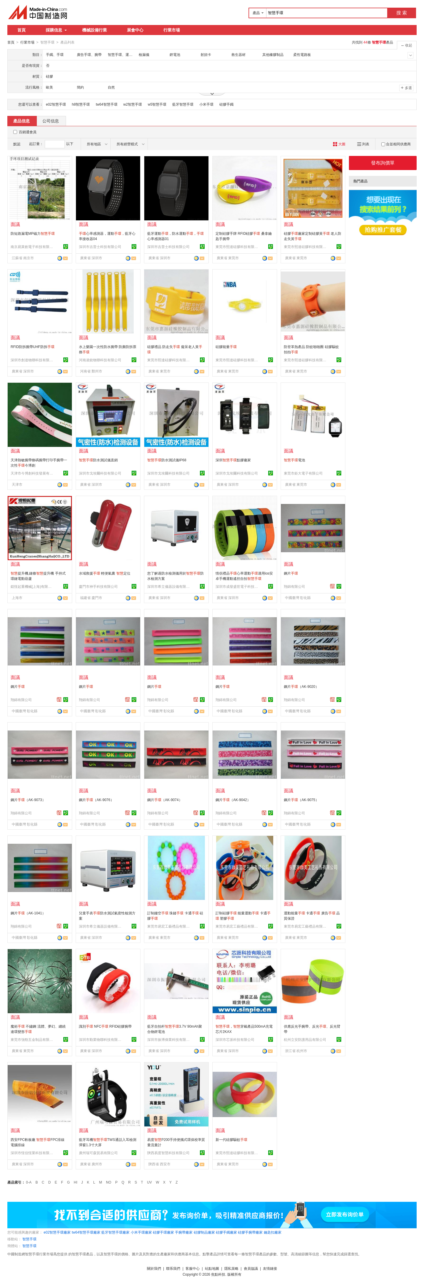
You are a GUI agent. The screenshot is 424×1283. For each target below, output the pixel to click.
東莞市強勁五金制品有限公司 (33, 1039)
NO (108, 1182)
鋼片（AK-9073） (28, 800)
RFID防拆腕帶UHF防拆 (32, 347)
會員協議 (251, 1268)
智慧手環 (29, 1239)
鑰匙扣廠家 (272, 1232)
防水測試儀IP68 (166, 460)
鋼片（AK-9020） (301, 686)
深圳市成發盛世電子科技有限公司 (238, 586)
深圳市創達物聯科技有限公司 (33, 360)
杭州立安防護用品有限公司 (305, 1039)
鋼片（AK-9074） (164, 800)
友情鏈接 (270, 1268)
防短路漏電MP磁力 (33, 233)
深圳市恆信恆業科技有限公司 (33, 1153)
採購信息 (56, 30)
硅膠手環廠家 (163, 1232)
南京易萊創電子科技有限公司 (33, 246)
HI (75, 1182)
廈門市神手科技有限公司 (98, 586)
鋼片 (291, 573)
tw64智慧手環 (106, 104)
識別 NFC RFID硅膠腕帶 (105, 1026)
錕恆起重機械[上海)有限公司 (33, 586)
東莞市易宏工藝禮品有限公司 (169, 926)
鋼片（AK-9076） (96, 800)
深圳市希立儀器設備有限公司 (169, 586)
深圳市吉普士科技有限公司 (100, 246)
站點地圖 (212, 1268)
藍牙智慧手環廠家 (115, 1232)
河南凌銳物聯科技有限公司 (100, 360)
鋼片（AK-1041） (28, 913)
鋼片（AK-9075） (301, 800)
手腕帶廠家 (184, 1232)
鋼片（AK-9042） (233, 800)
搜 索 (401, 12)
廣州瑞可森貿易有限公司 (98, 1153)
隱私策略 (231, 1268)
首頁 (21, 30)
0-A (29, 1182)
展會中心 (135, 30)
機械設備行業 (94, 30)
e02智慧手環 (56, 104)
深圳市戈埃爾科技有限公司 (100, 473)
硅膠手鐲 (226, 104)
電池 (294, 460)
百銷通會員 (28, 132)
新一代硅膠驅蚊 (231, 1139)
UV (149, 1182)
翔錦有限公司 (294, 586)
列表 (363, 144)
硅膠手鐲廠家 (226, 1232)
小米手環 (206, 104)
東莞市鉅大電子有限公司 (303, 473)
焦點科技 (218, 1274)
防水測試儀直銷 (98, 460)
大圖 (339, 144)
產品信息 (21, 120)
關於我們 (154, 1268)
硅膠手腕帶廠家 (250, 1232)
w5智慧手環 (157, 104)
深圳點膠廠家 (233, 460)
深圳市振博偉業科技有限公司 (169, 1039)
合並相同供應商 (396, 144)
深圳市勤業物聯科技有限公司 (101, 1039)
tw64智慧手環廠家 (86, 1232)
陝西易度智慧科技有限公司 (168, 1153)
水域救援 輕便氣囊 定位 (104, 573)
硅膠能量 (226, 347)
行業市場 (171, 30)
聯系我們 (173, 1268)
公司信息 (50, 120)
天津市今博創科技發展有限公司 (33, 473)
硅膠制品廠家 (204, 1232)
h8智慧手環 (81, 104)
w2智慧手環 (132, 104)
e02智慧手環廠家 (57, 1232)
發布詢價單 (383, 162)
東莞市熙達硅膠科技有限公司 (238, 246)
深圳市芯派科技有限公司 (235, 1039)
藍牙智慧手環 (182, 104)
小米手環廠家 (141, 1232)
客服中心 (193, 1268)
